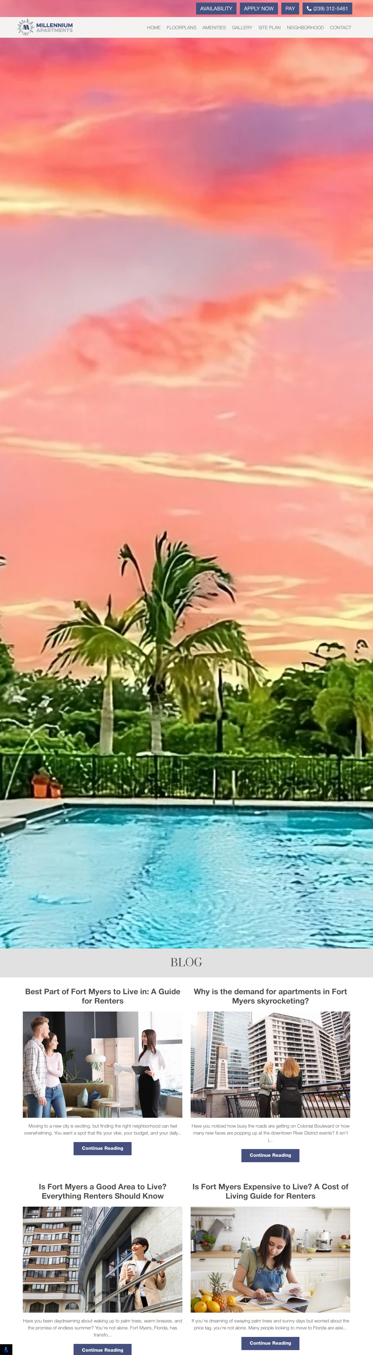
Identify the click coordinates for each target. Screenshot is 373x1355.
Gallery (242, 28)
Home (154, 28)
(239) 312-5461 (327, 8)
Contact (340, 28)
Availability (216, 9)
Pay (290, 9)
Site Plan (270, 28)
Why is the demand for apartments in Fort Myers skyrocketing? (270, 997)
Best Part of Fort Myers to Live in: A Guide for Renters (102, 997)
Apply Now (259, 9)
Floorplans (181, 28)
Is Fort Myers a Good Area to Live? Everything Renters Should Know (103, 1192)
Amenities (214, 28)
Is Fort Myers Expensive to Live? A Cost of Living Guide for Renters (270, 1192)
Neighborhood (305, 28)
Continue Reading (102, 1148)
